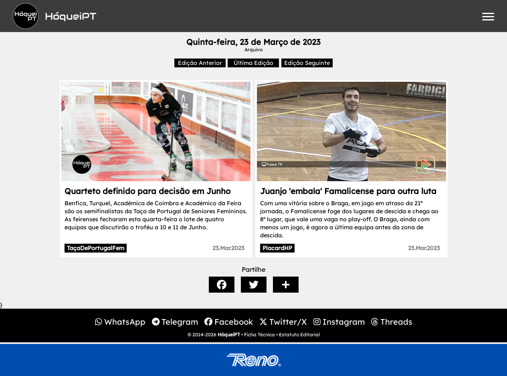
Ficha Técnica (259, 335)
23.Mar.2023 (228, 248)
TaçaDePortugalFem (95, 248)
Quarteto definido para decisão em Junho (147, 191)
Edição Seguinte (307, 63)
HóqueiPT (229, 335)
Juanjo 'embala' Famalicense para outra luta (348, 191)
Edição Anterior (200, 63)
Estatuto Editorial (299, 335)
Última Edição (253, 63)
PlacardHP (277, 248)
